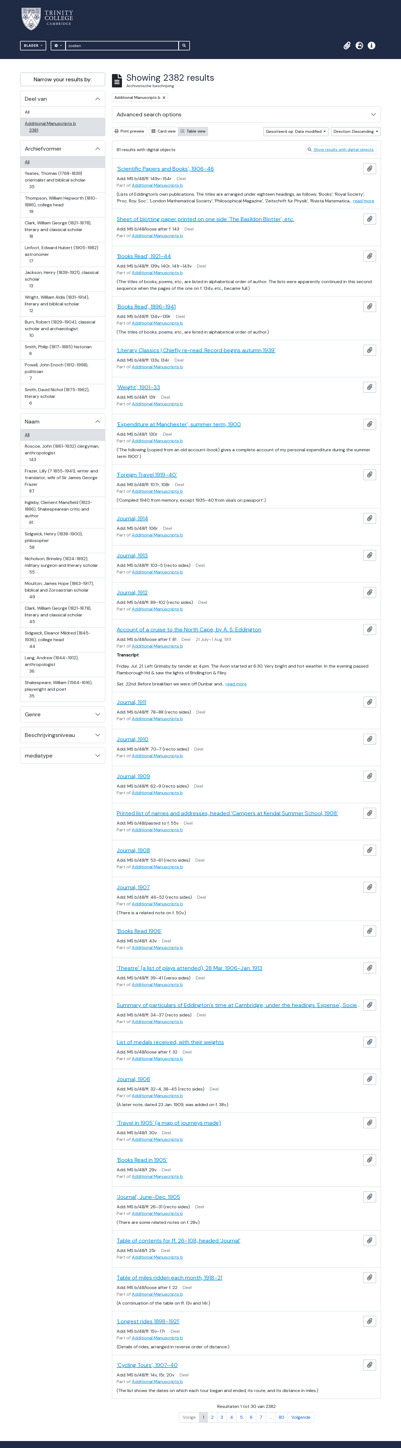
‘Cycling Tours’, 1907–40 (147, 1365)
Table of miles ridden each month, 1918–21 (169, 1277)
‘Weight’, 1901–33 (138, 387)
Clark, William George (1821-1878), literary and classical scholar (58, 229)
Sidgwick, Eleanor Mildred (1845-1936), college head (58, 639)
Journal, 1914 (132, 518)
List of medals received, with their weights (170, 1042)
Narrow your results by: (63, 79)
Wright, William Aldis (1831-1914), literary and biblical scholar (57, 304)
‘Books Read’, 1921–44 (144, 256)
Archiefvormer (43, 148)
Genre (33, 714)
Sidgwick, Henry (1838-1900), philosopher (54, 540)
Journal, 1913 (132, 555)
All (27, 112)
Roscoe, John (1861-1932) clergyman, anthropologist (62, 453)
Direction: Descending (354, 131)
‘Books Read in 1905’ (142, 1160)
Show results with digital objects (341, 149)
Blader (32, 45)
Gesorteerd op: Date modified (294, 131)
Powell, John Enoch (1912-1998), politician (56, 371)
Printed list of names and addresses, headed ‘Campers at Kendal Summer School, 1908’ (227, 813)
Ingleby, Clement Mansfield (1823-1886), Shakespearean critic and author (58, 512)
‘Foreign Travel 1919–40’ (147, 474)
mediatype (39, 755)
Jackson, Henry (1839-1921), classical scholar (62, 279)
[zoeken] (122, 45)
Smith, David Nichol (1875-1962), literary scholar (57, 396)
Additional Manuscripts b (50, 127)
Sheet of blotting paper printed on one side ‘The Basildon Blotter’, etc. (205, 219)
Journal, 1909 (133, 776)
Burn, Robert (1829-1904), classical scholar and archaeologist (60, 328)
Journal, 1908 (133, 850)
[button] (347, 46)
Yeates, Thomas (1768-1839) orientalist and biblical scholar (55, 180)
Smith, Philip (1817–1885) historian (58, 350)
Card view (163, 131)
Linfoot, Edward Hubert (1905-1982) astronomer (61, 254)
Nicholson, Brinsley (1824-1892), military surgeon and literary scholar (61, 565)
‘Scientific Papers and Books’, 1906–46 (165, 168)
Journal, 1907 (133, 887)
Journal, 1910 (132, 739)
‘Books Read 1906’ (139, 931)
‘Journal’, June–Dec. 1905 (148, 1197)
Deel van (36, 98)
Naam (32, 421)
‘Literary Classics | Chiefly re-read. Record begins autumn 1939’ (196, 350)
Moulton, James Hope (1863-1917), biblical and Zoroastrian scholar (59, 590)
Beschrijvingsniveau (50, 735)
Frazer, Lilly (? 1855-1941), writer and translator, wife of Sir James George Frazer (61, 480)
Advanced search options (149, 114)
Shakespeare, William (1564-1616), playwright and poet (58, 689)
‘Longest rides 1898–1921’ (148, 1321)
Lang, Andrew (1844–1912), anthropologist (52, 664)
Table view (193, 131)
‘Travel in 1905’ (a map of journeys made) (169, 1122)
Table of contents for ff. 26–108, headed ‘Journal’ (178, 1240)
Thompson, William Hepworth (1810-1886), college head (61, 205)
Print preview (129, 131)
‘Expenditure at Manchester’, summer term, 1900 (179, 424)
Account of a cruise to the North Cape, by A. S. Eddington (189, 629)
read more (363, 201)
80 (281, 1417)
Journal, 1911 (131, 702)
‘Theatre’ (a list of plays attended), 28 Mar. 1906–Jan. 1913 (189, 968)
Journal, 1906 (133, 1079)
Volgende (300, 1417)
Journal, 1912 (132, 592)
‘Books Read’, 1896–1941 (146, 306)
